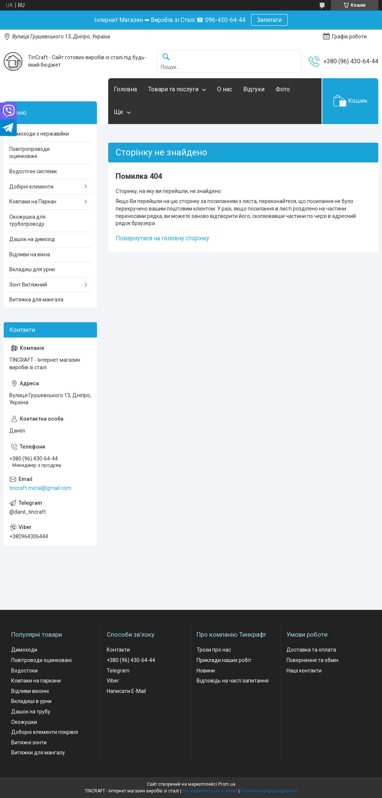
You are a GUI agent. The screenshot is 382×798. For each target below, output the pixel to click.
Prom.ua (226, 784)
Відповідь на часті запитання (233, 681)
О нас (224, 89)
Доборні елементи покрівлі (44, 732)
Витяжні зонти (29, 742)
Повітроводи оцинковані (41, 660)
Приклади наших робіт (224, 660)
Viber (113, 681)
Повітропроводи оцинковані (29, 152)
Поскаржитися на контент (209, 791)
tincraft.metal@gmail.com (40, 488)
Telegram (118, 671)
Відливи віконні (30, 691)
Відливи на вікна (29, 254)
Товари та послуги (173, 89)
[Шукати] (166, 57)
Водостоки (24, 671)
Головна (125, 89)
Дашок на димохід (32, 239)
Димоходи (24, 650)
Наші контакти (304, 671)
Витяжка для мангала (36, 300)
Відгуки (253, 89)
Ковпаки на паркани (36, 681)
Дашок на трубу (30, 712)
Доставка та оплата (311, 650)
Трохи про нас (214, 650)
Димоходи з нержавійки (39, 134)
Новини (206, 671)
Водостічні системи (33, 171)
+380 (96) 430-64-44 (131, 660)
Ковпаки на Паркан (32, 202)
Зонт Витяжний (28, 285)
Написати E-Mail (126, 691)
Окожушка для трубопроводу (27, 220)
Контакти (118, 650)
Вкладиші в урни (31, 701)
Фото (283, 89)
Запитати (269, 19)
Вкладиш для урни (32, 269)
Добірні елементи (31, 187)
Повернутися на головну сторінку (162, 238)
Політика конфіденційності (269, 791)
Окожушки (24, 722)
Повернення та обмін (312, 660)
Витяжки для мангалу (38, 753)
